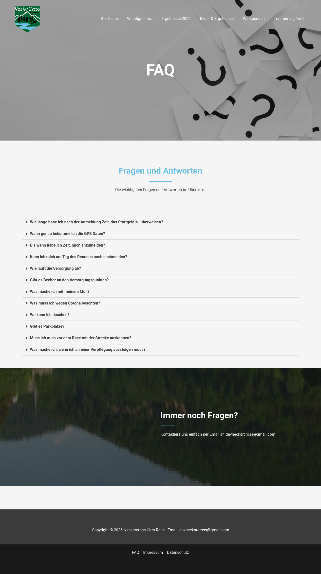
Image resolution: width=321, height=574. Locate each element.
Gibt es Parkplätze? (47, 326)
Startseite (116, 18)
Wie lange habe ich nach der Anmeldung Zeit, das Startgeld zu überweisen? (96, 222)
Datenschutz (178, 552)
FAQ (135, 552)
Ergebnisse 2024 (180, 18)
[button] (160, 222)
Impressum (153, 552)
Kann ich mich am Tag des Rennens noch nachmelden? (78, 256)
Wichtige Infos (145, 18)
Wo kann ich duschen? (50, 314)
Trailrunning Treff (290, 18)
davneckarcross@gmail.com (250, 434)
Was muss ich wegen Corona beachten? (65, 303)
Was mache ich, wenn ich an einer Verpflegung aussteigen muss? (88, 349)
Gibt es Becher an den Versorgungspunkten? (69, 280)
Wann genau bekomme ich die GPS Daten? (67, 233)
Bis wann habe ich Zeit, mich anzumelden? (67, 245)
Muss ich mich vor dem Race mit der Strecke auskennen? (81, 338)
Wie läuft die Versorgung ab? (55, 268)
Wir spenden (255, 18)
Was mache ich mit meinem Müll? (60, 291)
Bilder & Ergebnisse (220, 18)
